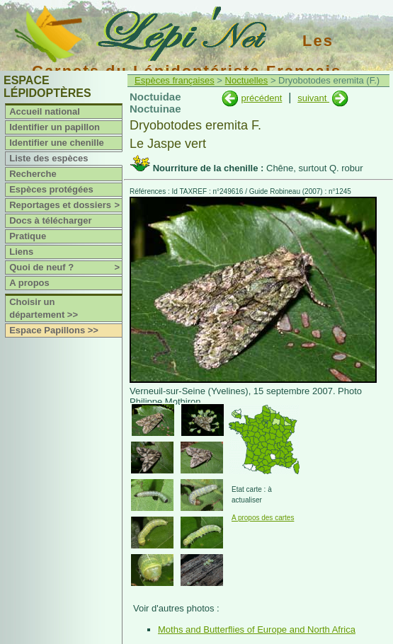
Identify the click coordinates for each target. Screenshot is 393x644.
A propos (29, 282)
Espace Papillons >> (53, 330)
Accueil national (44, 111)
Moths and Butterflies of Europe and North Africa (256, 629)
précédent (261, 98)
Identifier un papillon (54, 127)
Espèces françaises (175, 80)
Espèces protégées (51, 189)
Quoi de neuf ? (65, 267)
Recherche (32, 173)
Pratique (27, 236)
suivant (313, 98)
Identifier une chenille (56, 142)
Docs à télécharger (50, 220)
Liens (21, 251)
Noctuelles (246, 80)
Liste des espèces (48, 158)
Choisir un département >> (43, 308)
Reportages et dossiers (65, 205)
